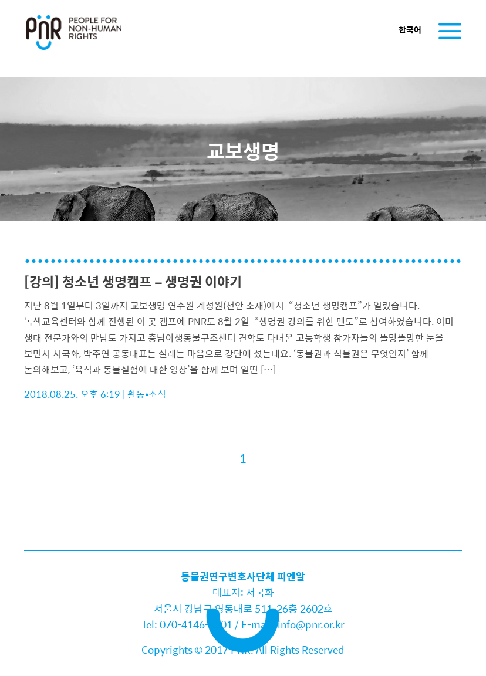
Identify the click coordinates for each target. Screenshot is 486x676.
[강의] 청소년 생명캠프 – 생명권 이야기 (133, 281)
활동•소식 (146, 394)
